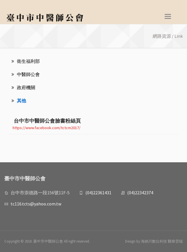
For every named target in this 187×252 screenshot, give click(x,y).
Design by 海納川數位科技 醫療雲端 (154, 241)
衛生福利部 (25, 61)
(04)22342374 (140, 192)
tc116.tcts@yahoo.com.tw (36, 204)
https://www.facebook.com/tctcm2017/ (46, 127)
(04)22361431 (98, 192)
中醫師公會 (25, 74)
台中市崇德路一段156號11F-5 (40, 192)
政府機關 (23, 87)
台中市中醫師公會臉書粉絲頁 (45, 120)
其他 (18, 100)
